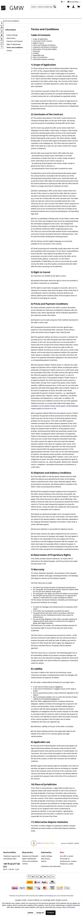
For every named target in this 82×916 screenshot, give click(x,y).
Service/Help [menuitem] (73, 2)
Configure (50, 913)
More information (69, 907)
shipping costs (52, 896)
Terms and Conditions (15, 47)
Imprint (43, 861)
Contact (9, 51)
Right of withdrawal (13, 44)
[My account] (73, 7)
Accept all (40, 913)
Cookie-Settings (12, 35)
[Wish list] (68, 7)
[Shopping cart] (78, 7)
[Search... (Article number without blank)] (43, 7)
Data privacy (11, 38)
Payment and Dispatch (15, 41)
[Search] (54, 7)
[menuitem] (43, 7)
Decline (30, 913)
